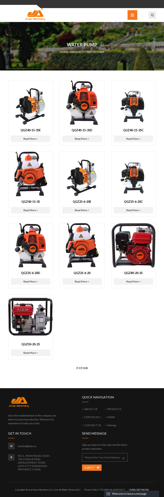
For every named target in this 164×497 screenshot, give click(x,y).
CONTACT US (92, 425)
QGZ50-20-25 (30, 344)
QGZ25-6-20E (82, 201)
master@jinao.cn (27, 446)
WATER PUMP (95, 52)
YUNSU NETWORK (139, 489)
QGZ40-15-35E (31, 130)
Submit (92, 467)
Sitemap (111, 425)
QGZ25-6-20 (82, 273)
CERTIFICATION (94, 417)
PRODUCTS (77, 52)
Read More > (30, 138)
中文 (142, 4)
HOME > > (82, 52)
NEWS (111, 417)
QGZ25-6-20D (30, 273)
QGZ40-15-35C (133, 130)
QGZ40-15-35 (30, 201)
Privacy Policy (91, 489)
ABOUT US (90, 409)
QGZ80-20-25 (133, 273)
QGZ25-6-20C (133, 201)
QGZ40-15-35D (82, 130)
